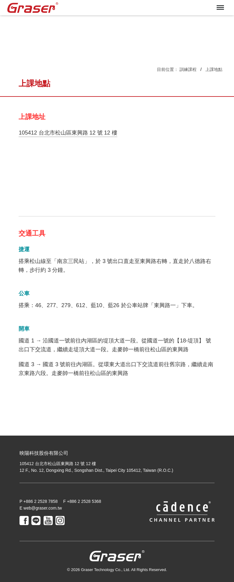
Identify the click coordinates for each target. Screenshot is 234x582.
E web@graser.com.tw (41, 508)
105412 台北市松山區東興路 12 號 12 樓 (68, 133)
